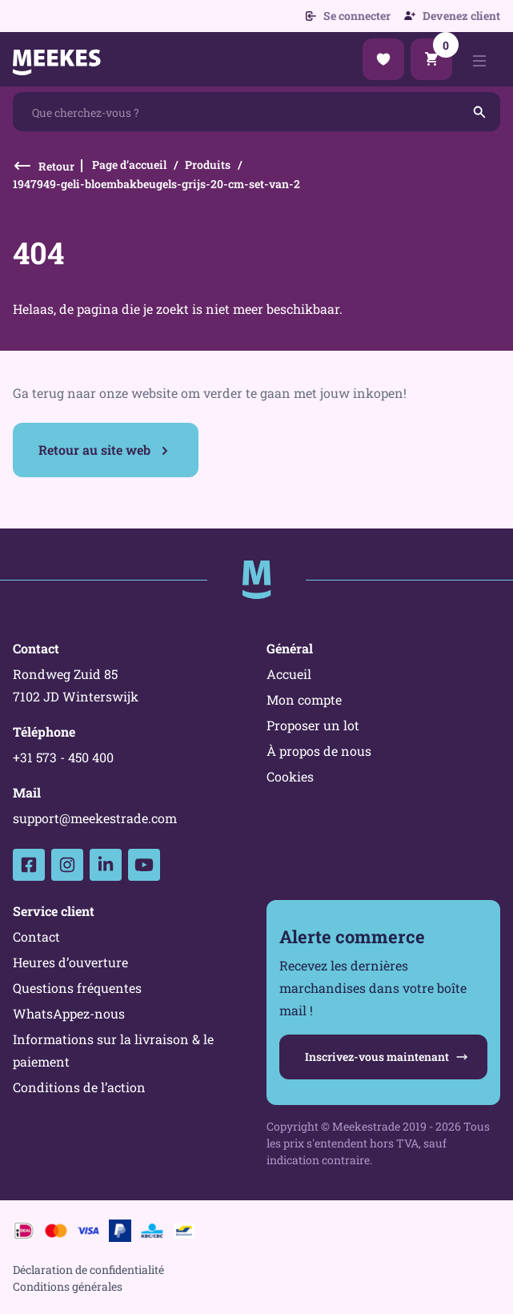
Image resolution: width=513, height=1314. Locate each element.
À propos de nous (319, 750)
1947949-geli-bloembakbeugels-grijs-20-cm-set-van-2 (156, 183)
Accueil (289, 673)
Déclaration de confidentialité (88, 1269)
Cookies (290, 776)
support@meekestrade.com (95, 818)
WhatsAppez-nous (69, 1013)
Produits (207, 164)
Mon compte (304, 699)
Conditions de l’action (79, 1087)
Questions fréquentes (77, 987)
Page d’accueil (129, 164)
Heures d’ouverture (70, 962)
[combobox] (256, 111)
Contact (36, 936)
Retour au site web (94, 449)
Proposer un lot (313, 725)
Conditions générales (67, 1286)
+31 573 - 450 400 (63, 757)
